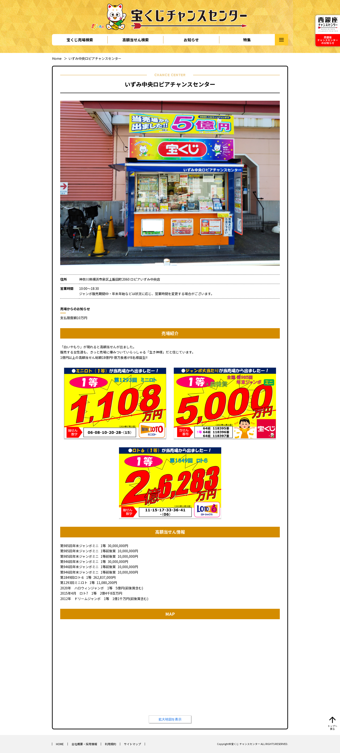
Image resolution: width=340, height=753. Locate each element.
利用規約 (110, 744)
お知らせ (191, 40)
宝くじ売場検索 (80, 40)
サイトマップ (132, 744)
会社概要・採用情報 (84, 744)
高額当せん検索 (135, 40)
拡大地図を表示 (170, 719)
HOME (60, 744)
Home (57, 58)
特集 (247, 40)
